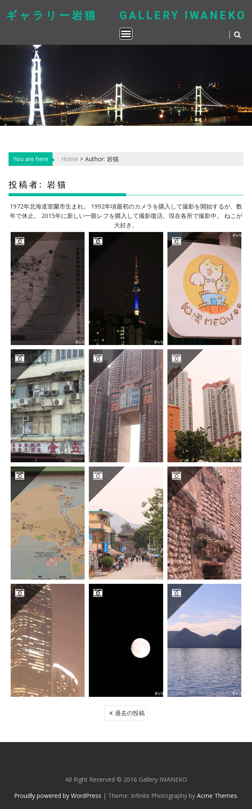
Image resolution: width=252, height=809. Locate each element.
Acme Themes (217, 796)
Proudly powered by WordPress (57, 796)
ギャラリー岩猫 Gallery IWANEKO (126, 15)
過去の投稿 (130, 713)
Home (69, 159)
